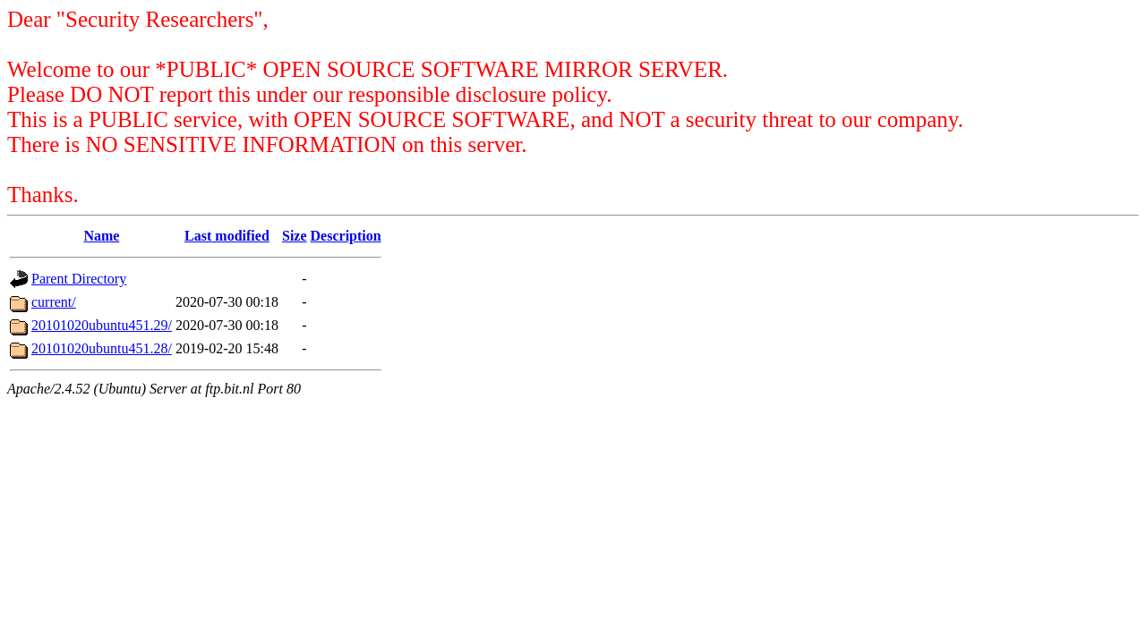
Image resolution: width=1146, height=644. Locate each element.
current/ (53, 301)
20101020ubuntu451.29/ (101, 325)
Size (294, 235)
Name (101, 235)
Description (346, 235)
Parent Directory (78, 278)
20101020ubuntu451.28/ (101, 348)
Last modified (226, 235)
